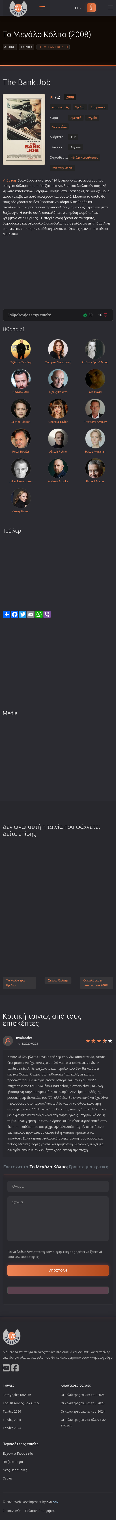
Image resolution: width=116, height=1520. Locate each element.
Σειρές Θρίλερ (58, 980)
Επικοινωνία (12, 1511)
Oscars (8, 1478)
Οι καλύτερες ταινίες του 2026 (83, 1395)
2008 (70, 97)
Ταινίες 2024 (12, 1428)
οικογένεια (11, 229)
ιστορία (48, 218)
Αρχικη (9, 47)
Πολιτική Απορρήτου (40, 1511)
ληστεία (31, 207)
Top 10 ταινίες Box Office (21, 1403)
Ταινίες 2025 (12, 1419)
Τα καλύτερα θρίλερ (15, 983)
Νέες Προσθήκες (15, 1470)
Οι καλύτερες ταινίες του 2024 (83, 1411)
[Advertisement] (58, 270)
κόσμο (64, 202)
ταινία (27, 212)
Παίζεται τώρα (13, 1462)
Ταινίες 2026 (12, 1411)
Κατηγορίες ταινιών (17, 1395)
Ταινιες (27, 47)
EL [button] (78, 8)
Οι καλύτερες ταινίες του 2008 (95, 983)
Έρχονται (18, 1453)
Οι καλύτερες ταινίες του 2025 (83, 1403)
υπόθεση (45, 229)
